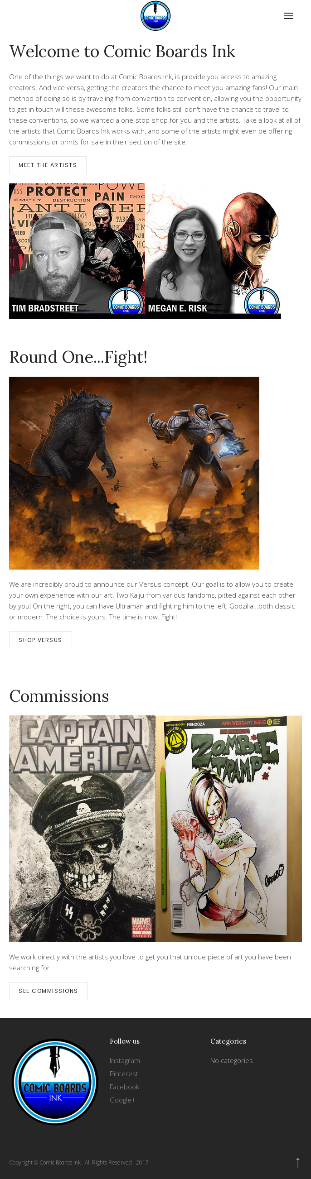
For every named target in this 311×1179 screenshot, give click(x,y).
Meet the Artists (48, 165)
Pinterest (124, 1073)
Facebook (124, 1086)
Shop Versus (41, 640)
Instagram (125, 1060)
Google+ (123, 1099)
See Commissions (48, 991)
